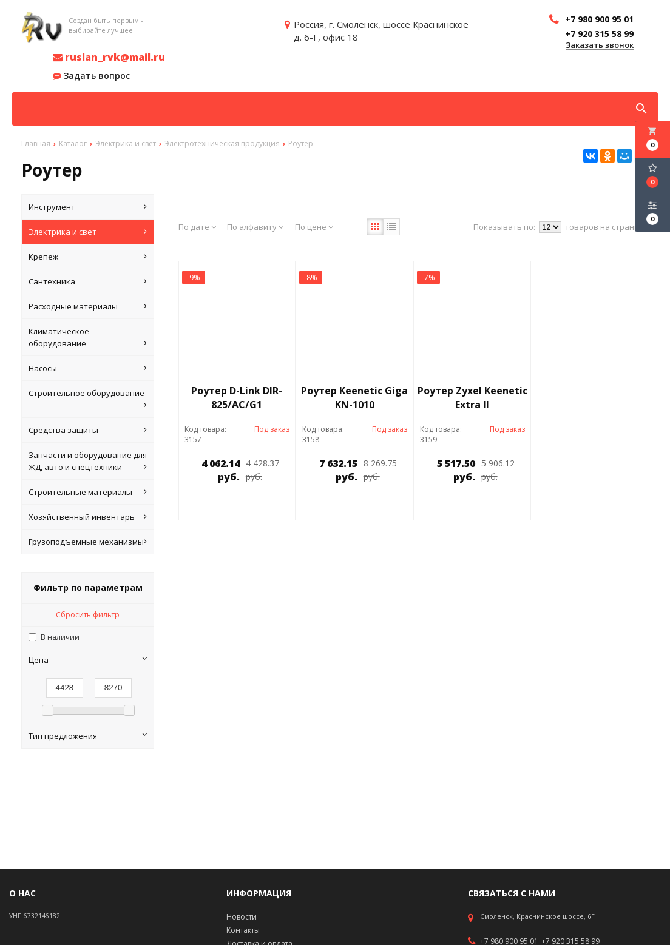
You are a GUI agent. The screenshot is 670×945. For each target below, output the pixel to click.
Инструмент (88, 207)
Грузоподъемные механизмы (88, 542)
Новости (241, 917)
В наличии (60, 637)
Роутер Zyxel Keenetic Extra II (472, 397)
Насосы (88, 368)
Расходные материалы (88, 306)
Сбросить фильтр (88, 615)
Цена (88, 659)
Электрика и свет (88, 232)
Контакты (243, 930)
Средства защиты (88, 430)
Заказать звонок (600, 45)
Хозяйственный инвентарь (88, 517)
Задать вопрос (91, 76)
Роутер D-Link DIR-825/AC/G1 (236, 397)
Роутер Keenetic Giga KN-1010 (354, 397)
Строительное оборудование (88, 399)
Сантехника (88, 281)
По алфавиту (255, 226)
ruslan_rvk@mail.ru (109, 57)
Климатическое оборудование (88, 337)
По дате (197, 226)
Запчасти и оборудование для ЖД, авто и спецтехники (88, 461)
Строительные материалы (88, 492)
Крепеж (88, 257)
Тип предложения (88, 735)
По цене (314, 226)
